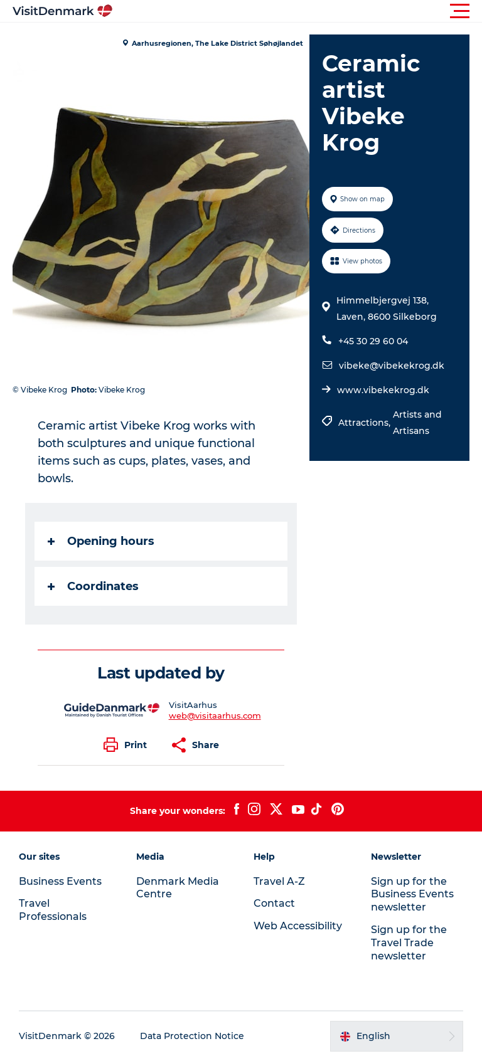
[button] (297, 11)
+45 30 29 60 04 (373, 341)
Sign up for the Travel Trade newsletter (409, 943)
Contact (274, 903)
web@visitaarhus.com (215, 715)
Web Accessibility (298, 926)
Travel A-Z (279, 881)
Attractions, (365, 422)
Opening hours (101, 541)
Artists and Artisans (417, 422)
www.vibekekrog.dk (383, 390)
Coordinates (93, 586)
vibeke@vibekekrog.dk (391, 365)
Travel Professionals (53, 909)
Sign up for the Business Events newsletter (412, 894)
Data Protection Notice (192, 1036)
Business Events (60, 881)
